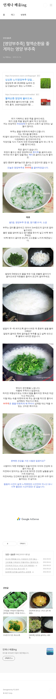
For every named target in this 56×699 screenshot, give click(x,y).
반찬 (7, 554)
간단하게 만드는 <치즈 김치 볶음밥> (20, 565)
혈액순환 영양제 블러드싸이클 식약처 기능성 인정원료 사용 (19, 98)
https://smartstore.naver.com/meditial (20, 94)
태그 (13, 15)
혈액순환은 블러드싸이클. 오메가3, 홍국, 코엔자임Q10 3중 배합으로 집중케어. (19, 103)
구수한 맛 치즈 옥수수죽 (15, 569)
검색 (45, 5)
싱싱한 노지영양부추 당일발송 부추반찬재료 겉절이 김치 (20, 79)
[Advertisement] (28, 519)
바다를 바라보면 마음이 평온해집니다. (16, 653)
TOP (51, 691)
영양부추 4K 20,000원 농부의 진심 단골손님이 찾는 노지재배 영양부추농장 (20, 84)
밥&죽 (13, 554)
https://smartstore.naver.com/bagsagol (20, 76)
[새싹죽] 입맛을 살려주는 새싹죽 (18, 572)
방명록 (23, 15)
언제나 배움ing (15, 5)
